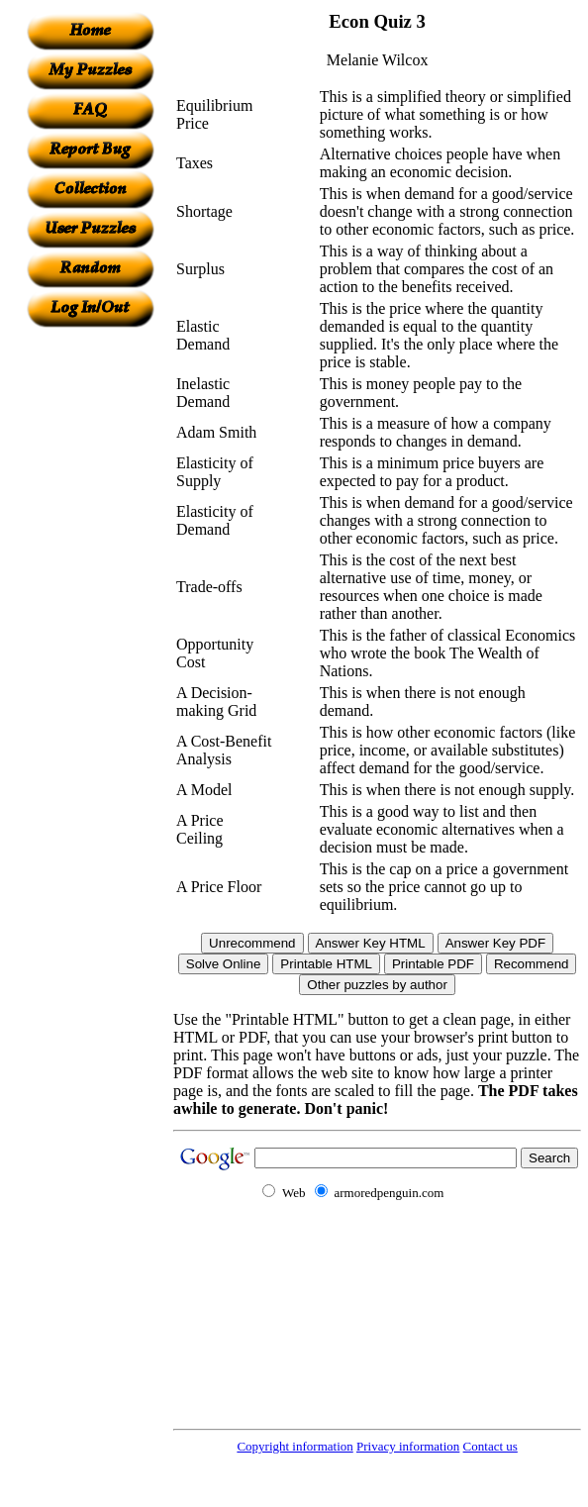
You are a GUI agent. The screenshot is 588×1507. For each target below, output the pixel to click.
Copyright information (294, 1446)
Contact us (490, 1446)
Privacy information (407, 1446)
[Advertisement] (90, 625)
